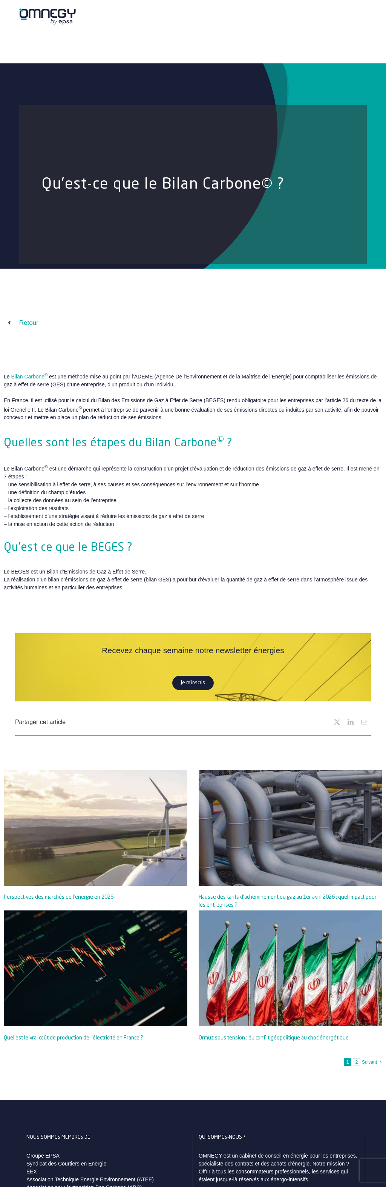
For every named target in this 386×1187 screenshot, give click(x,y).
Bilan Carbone (29, 377)
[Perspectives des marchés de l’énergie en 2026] (95, 828)
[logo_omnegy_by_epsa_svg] (47, 11)
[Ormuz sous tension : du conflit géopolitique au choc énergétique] (290, 968)
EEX (31, 1172)
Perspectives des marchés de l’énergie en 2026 (58, 897)
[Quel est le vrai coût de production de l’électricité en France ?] (95, 968)
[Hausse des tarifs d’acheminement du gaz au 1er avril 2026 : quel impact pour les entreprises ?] (290, 828)
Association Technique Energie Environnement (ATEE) (90, 1179)
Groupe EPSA (43, 1156)
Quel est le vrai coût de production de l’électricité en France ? (73, 1038)
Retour (28, 322)
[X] (337, 722)
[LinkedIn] (350, 722)
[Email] (364, 722)
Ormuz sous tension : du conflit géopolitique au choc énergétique (274, 1038)
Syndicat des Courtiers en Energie (66, 1164)
